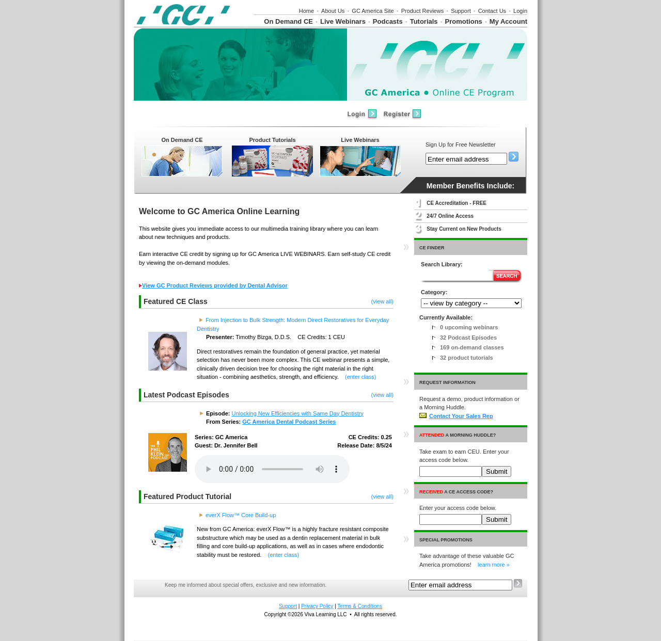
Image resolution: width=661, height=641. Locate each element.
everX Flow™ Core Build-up (241, 515)
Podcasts (388, 21)
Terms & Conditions (359, 606)
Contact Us (492, 11)
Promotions (463, 21)
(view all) (382, 301)
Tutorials (424, 21)
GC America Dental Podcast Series (289, 422)
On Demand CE (288, 21)
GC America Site (373, 11)
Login (520, 11)
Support (461, 11)
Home (306, 11)
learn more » (494, 565)
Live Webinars (343, 21)
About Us (332, 11)
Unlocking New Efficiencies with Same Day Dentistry (298, 413)
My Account (508, 21)
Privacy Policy (317, 606)
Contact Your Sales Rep (456, 416)
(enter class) (360, 377)
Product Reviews (422, 11)
